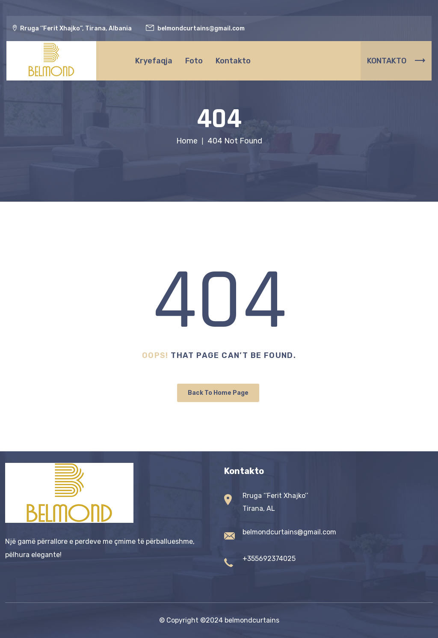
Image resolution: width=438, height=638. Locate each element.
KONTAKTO (396, 61)
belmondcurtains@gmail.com (289, 532)
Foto (194, 61)
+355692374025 (269, 559)
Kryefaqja (153, 61)
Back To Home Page (218, 393)
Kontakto (233, 61)
